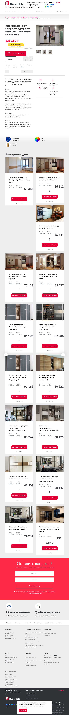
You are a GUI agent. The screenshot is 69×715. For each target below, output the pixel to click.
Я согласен (23, 710)
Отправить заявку (34, 586)
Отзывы (62, 11)
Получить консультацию (16, 53)
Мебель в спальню (9, 660)
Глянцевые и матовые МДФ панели (33, 659)
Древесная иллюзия (48, 660)
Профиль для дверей (10, 680)
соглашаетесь (36, 704)
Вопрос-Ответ (8, 674)
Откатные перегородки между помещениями (32, 641)
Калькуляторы (18, 622)
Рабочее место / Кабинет (11, 657)
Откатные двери (9, 684)
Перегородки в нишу (29, 643)
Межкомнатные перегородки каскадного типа (34, 633)
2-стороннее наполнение (30, 665)
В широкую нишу (9, 633)
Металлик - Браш (48, 659)
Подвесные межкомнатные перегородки (34, 645)
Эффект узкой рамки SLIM (50, 655)
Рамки (50, 11)
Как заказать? (28, 622)
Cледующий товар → (27, 71)
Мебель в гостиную (9, 655)
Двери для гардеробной (10, 679)
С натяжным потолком (10, 638)
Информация (60, 707)
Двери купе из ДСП (9, 682)
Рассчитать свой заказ (19, 199)
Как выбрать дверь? (10, 671)
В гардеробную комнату (10, 636)
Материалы (44, 11)
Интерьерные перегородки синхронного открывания (34, 635)
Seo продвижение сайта (53, 704)
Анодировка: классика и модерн (51, 662)
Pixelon (62, 702)
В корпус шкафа (9, 635)
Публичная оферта (59, 714)
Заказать (10, 59)
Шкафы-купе (31, 11)
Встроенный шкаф (34, 17)
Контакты (59, 622)
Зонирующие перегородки (31, 647)
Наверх (61, 690)
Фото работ (56, 11)
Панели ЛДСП (28, 662)
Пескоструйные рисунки (30, 657)
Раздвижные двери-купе (10, 676)
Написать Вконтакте (32, 698)
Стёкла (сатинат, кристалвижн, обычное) (34, 660)
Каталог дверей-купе (13, 17)
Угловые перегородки (30, 639)
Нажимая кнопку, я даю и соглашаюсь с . (34, 592)
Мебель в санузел (9, 662)
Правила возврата (38, 622)
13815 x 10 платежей (16, 45)
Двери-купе (7, 11)
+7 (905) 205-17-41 (30, 693)
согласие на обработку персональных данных (35, 591)
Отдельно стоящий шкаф (50, 633)
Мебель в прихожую (10, 659)
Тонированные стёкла (30, 655)
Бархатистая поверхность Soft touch (52, 657)
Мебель (37, 11)
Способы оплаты (49, 622)
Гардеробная (47, 635)
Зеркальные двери (9, 677)
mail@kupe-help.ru (31, 695)
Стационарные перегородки (31, 637)
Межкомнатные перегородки (19, 11)
